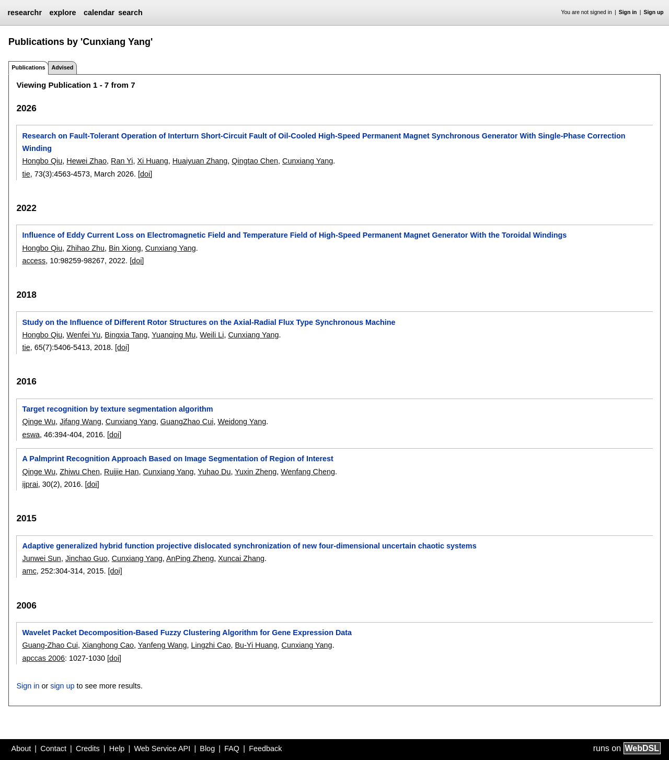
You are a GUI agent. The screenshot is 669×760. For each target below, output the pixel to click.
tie (26, 174)
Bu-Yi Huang (256, 645)
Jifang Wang (80, 421)
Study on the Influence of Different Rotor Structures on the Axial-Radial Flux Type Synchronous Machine (208, 322)
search (130, 12)
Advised (62, 67)
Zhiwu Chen (80, 471)
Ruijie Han (121, 471)
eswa (31, 434)
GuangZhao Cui (187, 421)
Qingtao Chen (255, 161)
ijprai (30, 484)
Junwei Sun (41, 558)
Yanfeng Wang (162, 645)
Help (117, 748)
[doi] (145, 174)
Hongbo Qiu (42, 161)
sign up (62, 686)
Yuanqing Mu (173, 335)
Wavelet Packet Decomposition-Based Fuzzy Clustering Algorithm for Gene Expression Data (187, 632)
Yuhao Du (214, 471)
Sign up (654, 12)
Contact (53, 748)
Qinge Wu (38, 421)
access (33, 260)
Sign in (628, 12)
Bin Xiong (125, 248)
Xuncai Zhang (241, 558)
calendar (99, 12)
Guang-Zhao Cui (49, 645)
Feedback (265, 748)
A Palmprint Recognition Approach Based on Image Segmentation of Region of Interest (177, 458)
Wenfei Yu (83, 335)
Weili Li (212, 335)
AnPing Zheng (190, 558)
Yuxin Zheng (255, 471)
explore (62, 12)
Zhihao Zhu (85, 248)
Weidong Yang (241, 421)
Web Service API (162, 748)
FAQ (231, 748)
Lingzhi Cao (210, 645)
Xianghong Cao (108, 645)
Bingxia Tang (126, 335)
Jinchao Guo (86, 558)
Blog (207, 748)
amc (29, 571)
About (21, 748)
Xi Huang (152, 161)
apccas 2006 (43, 658)
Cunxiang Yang (307, 161)
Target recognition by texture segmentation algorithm (117, 409)
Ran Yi (122, 161)
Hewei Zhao (86, 161)
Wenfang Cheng (308, 471)
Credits (88, 748)
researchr (24, 12)
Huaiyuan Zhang (200, 161)
